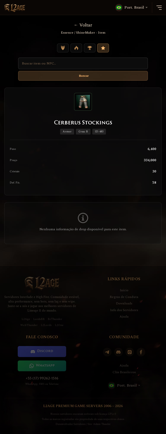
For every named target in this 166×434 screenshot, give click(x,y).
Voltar (83, 25)
